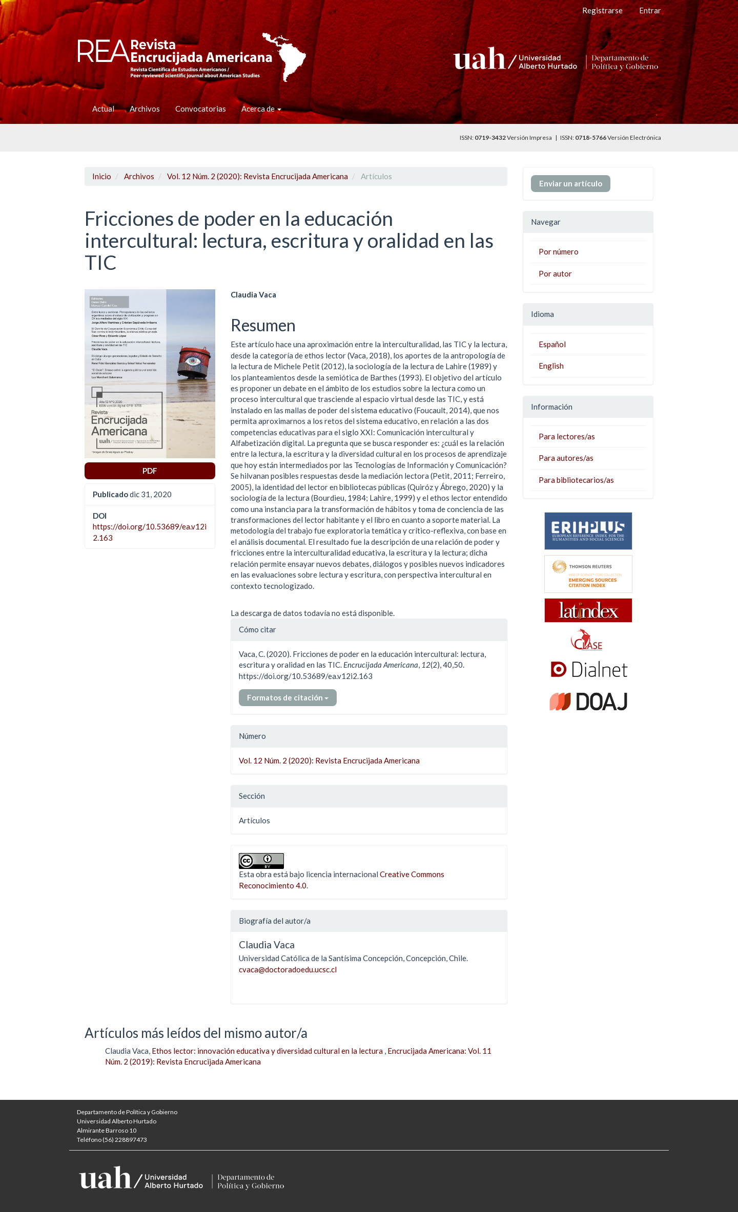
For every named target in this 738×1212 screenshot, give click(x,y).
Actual (103, 108)
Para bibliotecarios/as (576, 479)
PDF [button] (149, 470)
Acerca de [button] (261, 108)
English (551, 365)
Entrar (650, 10)
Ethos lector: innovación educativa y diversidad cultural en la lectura (268, 1050)
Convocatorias (200, 108)
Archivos (145, 108)
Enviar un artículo (570, 183)
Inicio (101, 176)
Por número (559, 251)
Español (552, 344)
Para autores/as (566, 457)
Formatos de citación (288, 697)
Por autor (555, 273)
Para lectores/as (567, 436)
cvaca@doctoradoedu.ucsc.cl (288, 969)
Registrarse (602, 10)
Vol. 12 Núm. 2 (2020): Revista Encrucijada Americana (257, 176)
